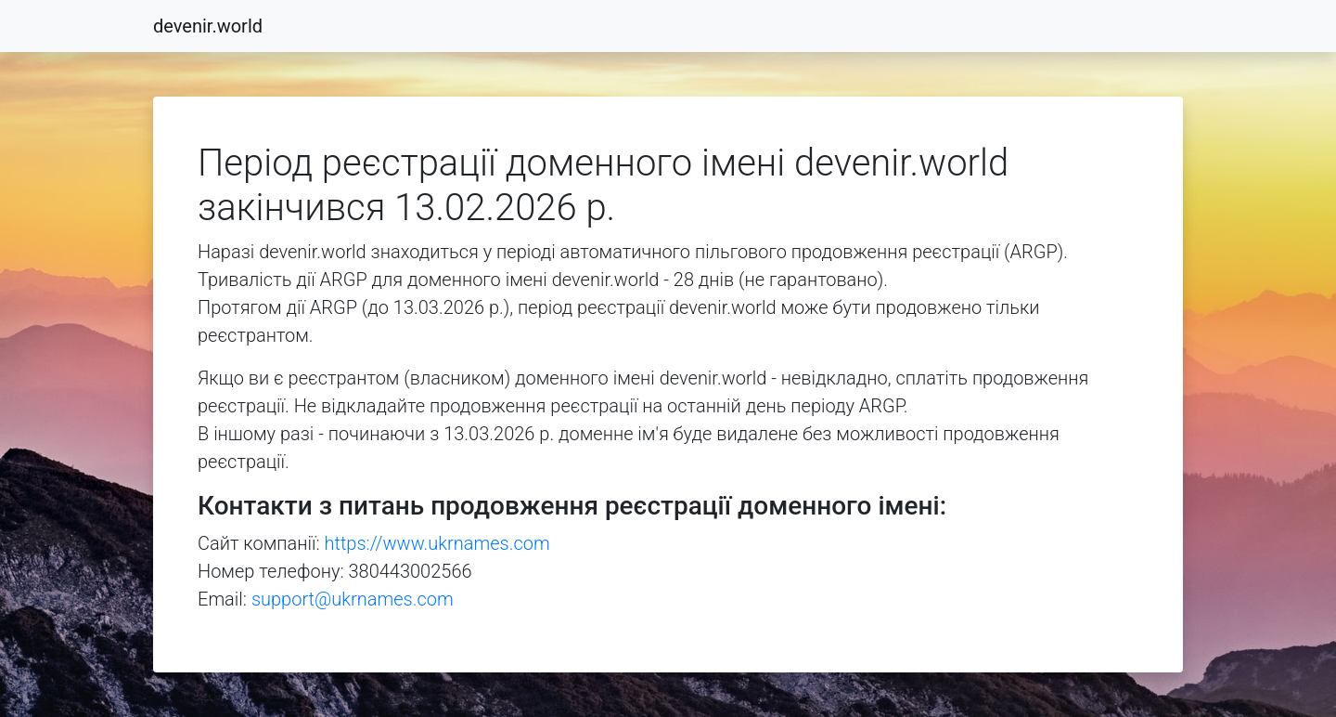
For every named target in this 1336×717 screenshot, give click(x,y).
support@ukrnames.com (352, 599)
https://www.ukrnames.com (437, 543)
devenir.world (208, 26)
